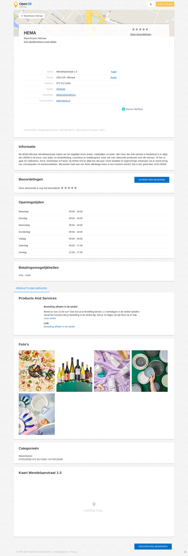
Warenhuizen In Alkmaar (86, 130)
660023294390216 (66, 95)
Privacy (73, 552)
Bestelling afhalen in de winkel (59, 326)
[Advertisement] (69, 58)
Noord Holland (30, 130)
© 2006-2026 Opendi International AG (33, 552)
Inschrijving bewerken (153, 546)
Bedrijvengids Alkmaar (48, 130)
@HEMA (60, 89)
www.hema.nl (63, 100)
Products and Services (31, 288)
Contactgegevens (60, 552)
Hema (102, 130)
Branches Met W (67, 130)
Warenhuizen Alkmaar (31, 16)
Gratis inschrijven (165, 4)
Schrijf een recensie (152, 179)
